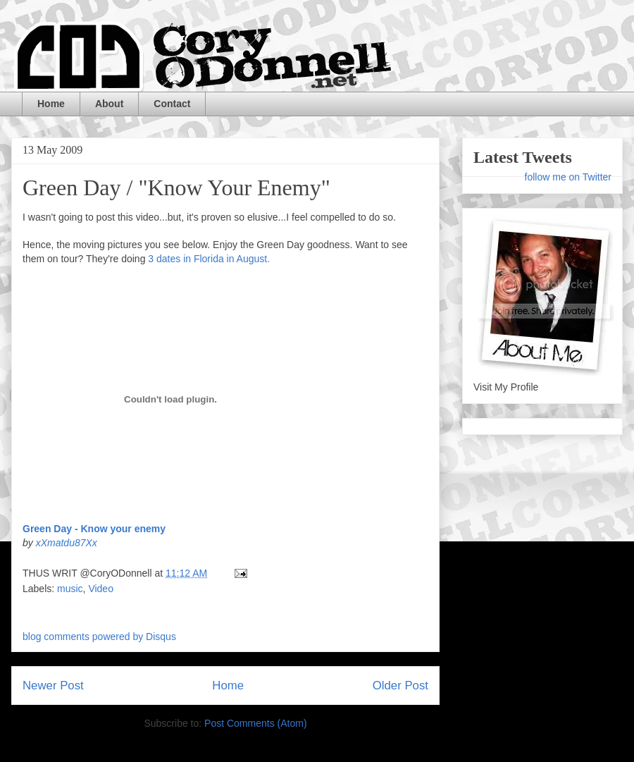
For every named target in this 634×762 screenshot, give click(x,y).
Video (100, 588)
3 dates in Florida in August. (209, 258)
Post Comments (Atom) (255, 723)
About (109, 103)
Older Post (400, 685)
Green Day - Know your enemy (94, 528)
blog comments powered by (99, 636)
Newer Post (53, 685)
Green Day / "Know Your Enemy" (176, 187)
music (70, 588)
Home (51, 103)
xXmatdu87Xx (66, 542)
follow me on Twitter (568, 177)
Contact (172, 103)
